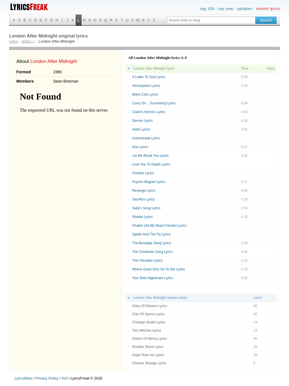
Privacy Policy (46, 378)
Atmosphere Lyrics (146, 86)
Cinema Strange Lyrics (149, 363)
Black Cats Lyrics (145, 94)
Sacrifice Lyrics (143, 199)
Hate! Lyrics (141, 129)
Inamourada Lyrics (146, 138)
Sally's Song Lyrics (146, 208)
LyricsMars (23, 378)
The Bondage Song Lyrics (151, 243)
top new (225, 8)
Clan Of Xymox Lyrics (148, 314)
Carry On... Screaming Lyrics (154, 103)
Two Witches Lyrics (146, 330)
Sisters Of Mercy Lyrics (149, 339)
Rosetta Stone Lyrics (147, 347)
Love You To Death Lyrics (151, 164)
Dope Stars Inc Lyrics (148, 355)
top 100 (207, 8)
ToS (64, 378)
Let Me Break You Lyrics (150, 156)
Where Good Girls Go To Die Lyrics (158, 269)
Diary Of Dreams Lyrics (149, 306)
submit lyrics (268, 8)
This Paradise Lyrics (147, 261)
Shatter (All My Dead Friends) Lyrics (159, 226)
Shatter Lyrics (142, 217)
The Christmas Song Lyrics (152, 252)
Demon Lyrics (142, 121)
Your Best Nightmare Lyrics (152, 278)
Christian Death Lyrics (148, 322)
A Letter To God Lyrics (148, 77)
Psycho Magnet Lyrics (148, 182)
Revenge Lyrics (143, 191)
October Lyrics (143, 173)
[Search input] (211, 20)
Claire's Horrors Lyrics (148, 112)
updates (244, 8)
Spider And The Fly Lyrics (151, 234)
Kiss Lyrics (140, 147)
